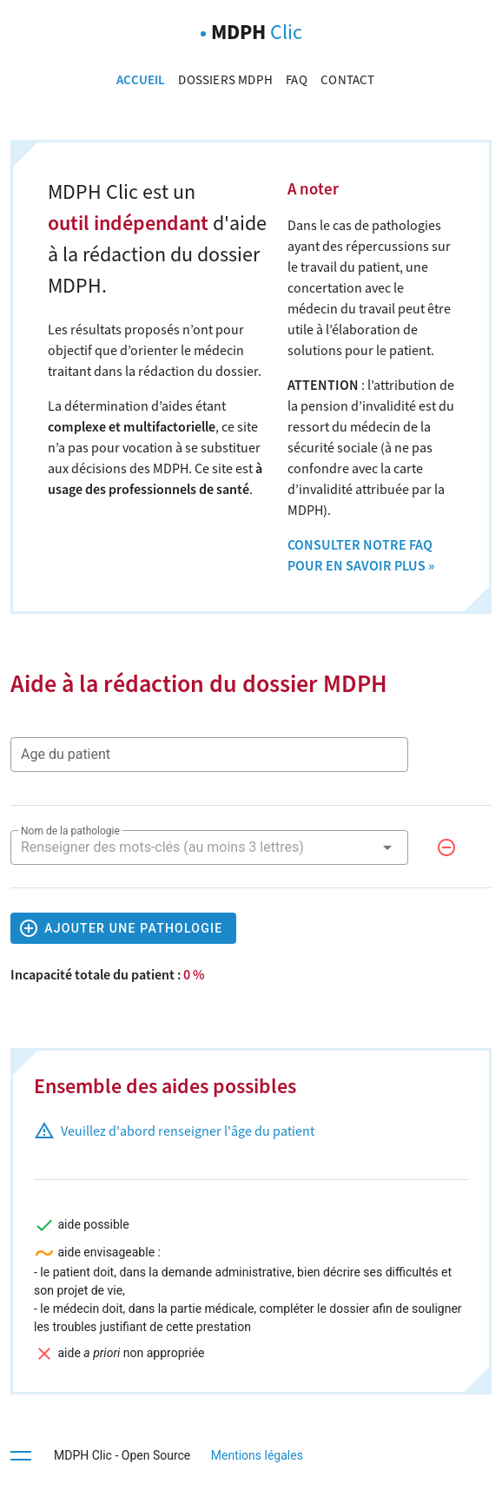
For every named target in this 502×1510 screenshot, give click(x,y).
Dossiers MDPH (226, 80)
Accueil (142, 80)
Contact (347, 80)
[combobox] (209, 847)
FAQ (298, 80)
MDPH (256, 32)
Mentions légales (255, 1455)
